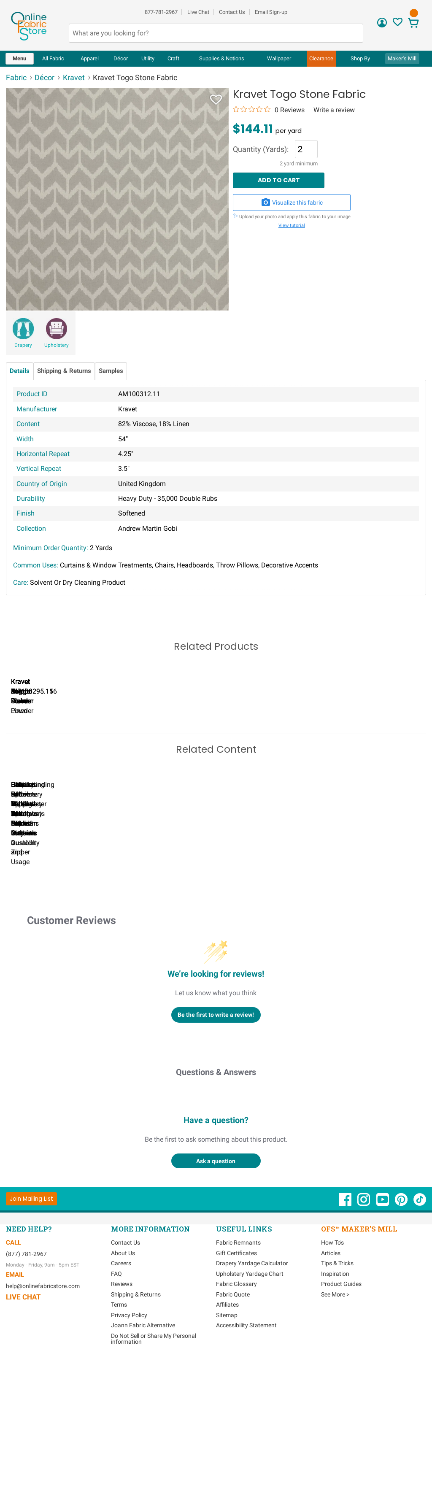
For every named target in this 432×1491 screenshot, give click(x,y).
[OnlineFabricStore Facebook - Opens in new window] (346, 1336)
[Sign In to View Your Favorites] (397, 24)
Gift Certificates (236, 1385)
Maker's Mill (402, 58)
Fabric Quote (233, 1426)
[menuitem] (19, 59)
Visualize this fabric (292, 202)
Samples (111, 371)
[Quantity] (306, 149)
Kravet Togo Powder (248, 787)
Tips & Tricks (337, 1395)
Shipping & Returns (64, 371)
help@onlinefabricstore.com (43, 1418)
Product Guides (341, 1416)
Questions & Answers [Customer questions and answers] (216, 1204)
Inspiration (335, 1405)
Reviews (121, 1416)
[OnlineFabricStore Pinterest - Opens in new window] (402, 1336)
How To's (332, 1375)
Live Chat (198, 12)
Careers (121, 1395)
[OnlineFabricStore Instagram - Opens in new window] (364, 1336)
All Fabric (53, 58)
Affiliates (227, 1437)
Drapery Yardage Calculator (252, 1395)
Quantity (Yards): (261, 150)
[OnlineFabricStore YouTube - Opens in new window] (383, 1336)
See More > (335, 1426)
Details (20, 371)
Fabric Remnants (238, 1375)
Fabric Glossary (236, 1416)
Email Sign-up (271, 12)
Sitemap (227, 1447)
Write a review (334, 110)
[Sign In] (382, 25)
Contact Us (232, 12)
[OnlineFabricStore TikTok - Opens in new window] (419, 1336)
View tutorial (291, 225)
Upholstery (56, 345)
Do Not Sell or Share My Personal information (153, 1470)
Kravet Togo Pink (345, 787)
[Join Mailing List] (31, 1330)
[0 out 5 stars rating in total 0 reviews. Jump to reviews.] (269, 109)
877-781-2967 (161, 12)
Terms (119, 1437)
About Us (123, 1385)
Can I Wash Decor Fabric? (151, 975)
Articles (330, 1385)
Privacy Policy (129, 1447)
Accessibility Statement (246, 1457)
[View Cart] (413, 23)
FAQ (116, 1405)
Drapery (23, 345)
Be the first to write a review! (216, 1146)
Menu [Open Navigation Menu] (19, 58)
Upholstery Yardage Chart (250, 1405)
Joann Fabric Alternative (143, 1457)
